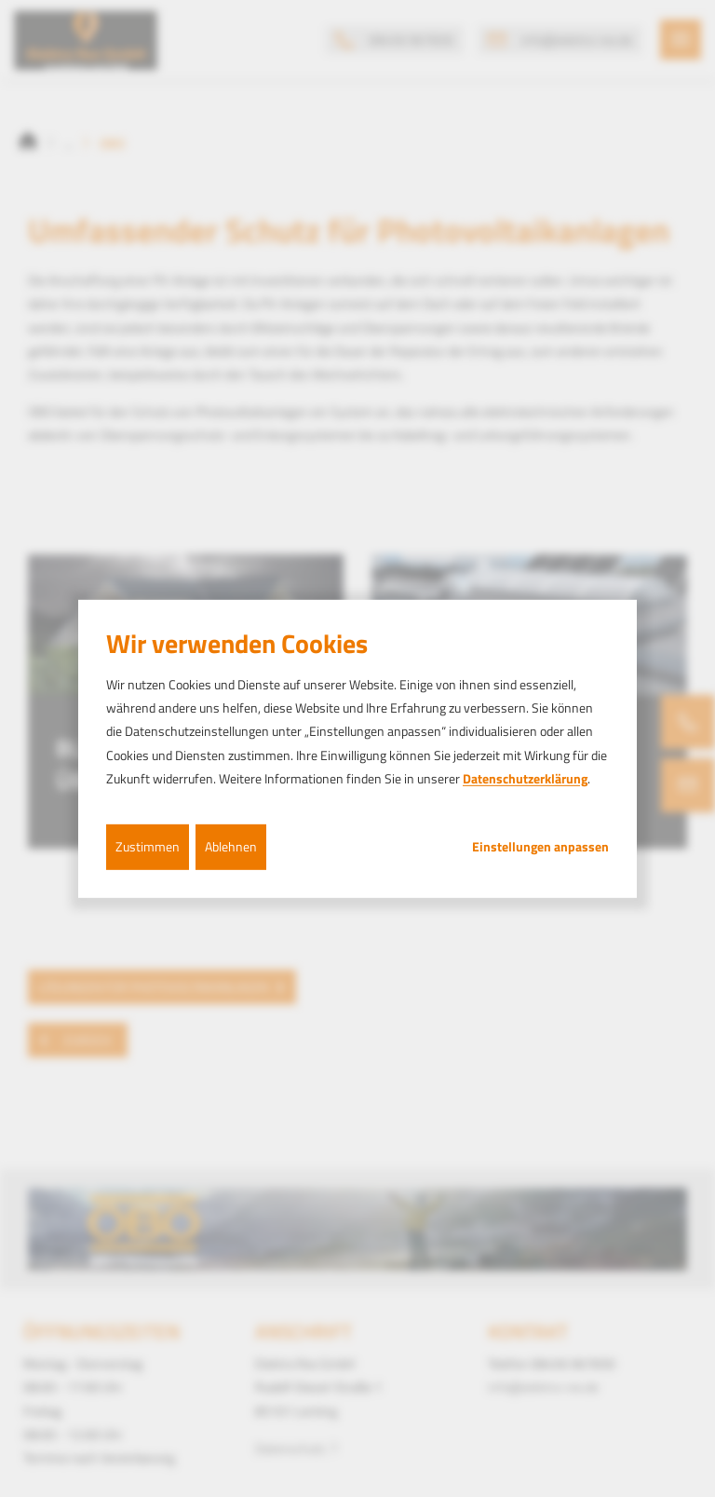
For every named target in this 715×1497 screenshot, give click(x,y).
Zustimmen (147, 846)
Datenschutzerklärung (525, 778)
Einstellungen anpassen (540, 847)
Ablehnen (231, 846)
